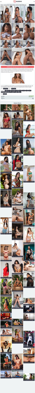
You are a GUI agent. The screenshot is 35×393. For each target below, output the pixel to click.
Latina (27, 90)
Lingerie (30, 90)
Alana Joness (14, 88)
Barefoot (8, 90)
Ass (5, 90)
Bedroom (12, 90)
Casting (23, 90)
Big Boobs (16, 90)
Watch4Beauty (6, 88)
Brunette (20, 90)
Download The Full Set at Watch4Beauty (17, 66)
